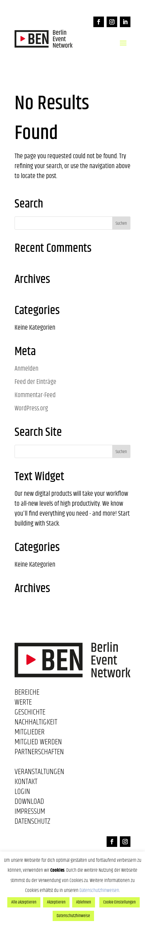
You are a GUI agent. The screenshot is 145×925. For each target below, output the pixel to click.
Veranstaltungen (39, 773)
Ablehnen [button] (83, 902)
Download (29, 803)
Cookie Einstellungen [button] (119, 902)
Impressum (30, 812)
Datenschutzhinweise (73, 915)
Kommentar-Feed (35, 395)
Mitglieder (30, 733)
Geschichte (30, 713)
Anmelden (26, 369)
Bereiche (27, 693)
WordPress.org (31, 408)
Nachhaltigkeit (36, 723)
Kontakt (26, 783)
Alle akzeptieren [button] (23, 902)
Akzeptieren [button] (56, 902)
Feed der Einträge (35, 382)
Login (22, 793)
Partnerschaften (39, 753)
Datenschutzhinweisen (99, 890)
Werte (23, 703)
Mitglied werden (38, 743)
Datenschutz (32, 822)
